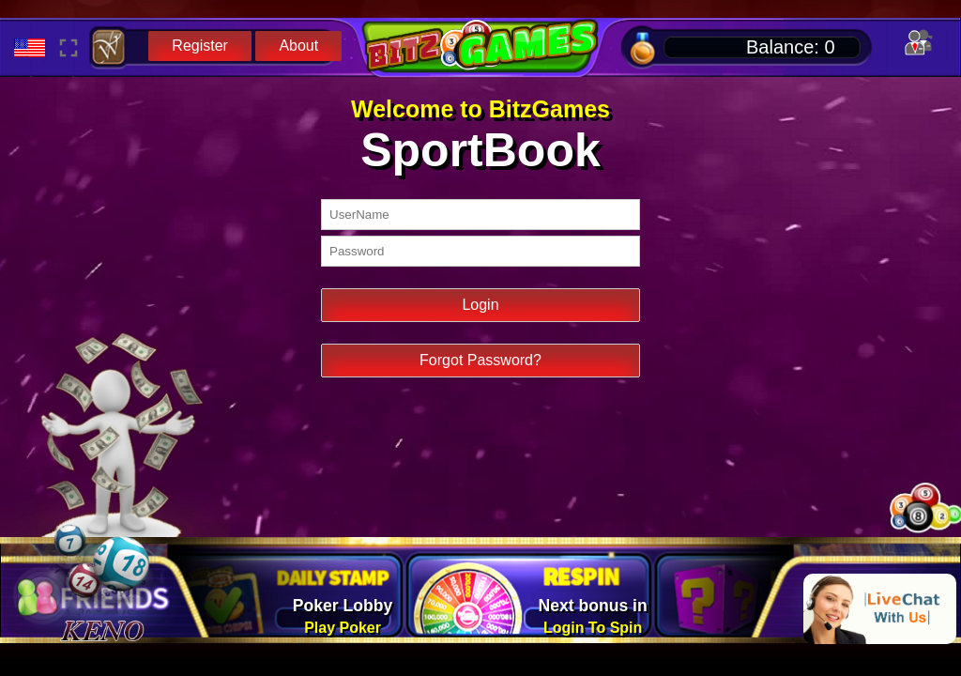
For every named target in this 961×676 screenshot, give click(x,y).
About (298, 46)
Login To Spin (592, 628)
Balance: (790, 47)
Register (200, 46)
